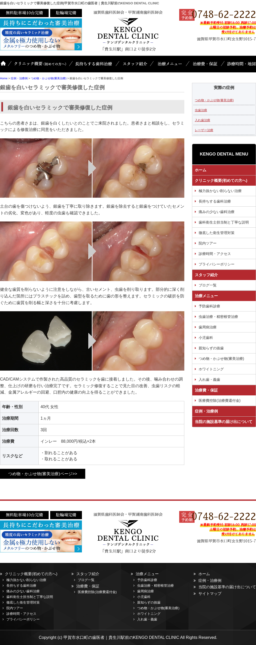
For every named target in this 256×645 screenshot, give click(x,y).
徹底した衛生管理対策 (216, 233)
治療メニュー (170, 66)
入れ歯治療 (202, 120)
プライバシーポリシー (216, 264)
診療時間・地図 (239, 66)
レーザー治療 (204, 130)
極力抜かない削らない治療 (220, 191)
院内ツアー (208, 243)
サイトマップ (209, 593)
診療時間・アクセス (215, 254)
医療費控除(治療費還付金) (219, 400)
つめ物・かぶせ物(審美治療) (214, 100)
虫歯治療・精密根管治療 (218, 317)
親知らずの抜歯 (211, 348)
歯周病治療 (208, 327)
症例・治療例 (206, 411)
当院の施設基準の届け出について (223, 421)
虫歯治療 (201, 110)
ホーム (5, 66)
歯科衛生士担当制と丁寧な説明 (224, 222)
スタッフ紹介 (135, 66)
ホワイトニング (211, 369)
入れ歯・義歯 (209, 379)
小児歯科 (206, 338)
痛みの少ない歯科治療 (216, 212)
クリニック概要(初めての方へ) (41, 66)
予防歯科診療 (209, 306)
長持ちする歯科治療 (95, 66)
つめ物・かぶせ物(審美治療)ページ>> (42, 474)
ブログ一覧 (208, 285)
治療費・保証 (205, 66)
